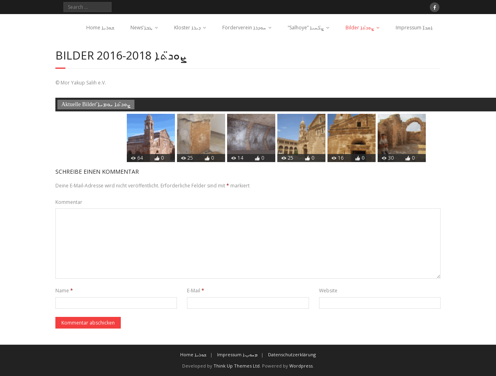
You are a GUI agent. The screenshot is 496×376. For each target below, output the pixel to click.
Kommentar (68, 202)
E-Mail (195, 290)
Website (328, 290)
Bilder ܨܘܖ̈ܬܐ (360, 27)
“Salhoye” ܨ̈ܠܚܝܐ (306, 27)
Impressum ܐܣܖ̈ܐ (414, 27)
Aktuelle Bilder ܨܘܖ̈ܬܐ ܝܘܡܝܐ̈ (95, 104)
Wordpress (301, 366)
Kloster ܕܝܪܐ (187, 27)
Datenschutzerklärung (292, 354)
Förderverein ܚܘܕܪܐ (244, 27)
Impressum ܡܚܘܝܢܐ (237, 354)
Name (64, 290)
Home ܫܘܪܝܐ (100, 27)
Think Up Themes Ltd (236, 366)
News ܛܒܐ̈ (141, 27)
